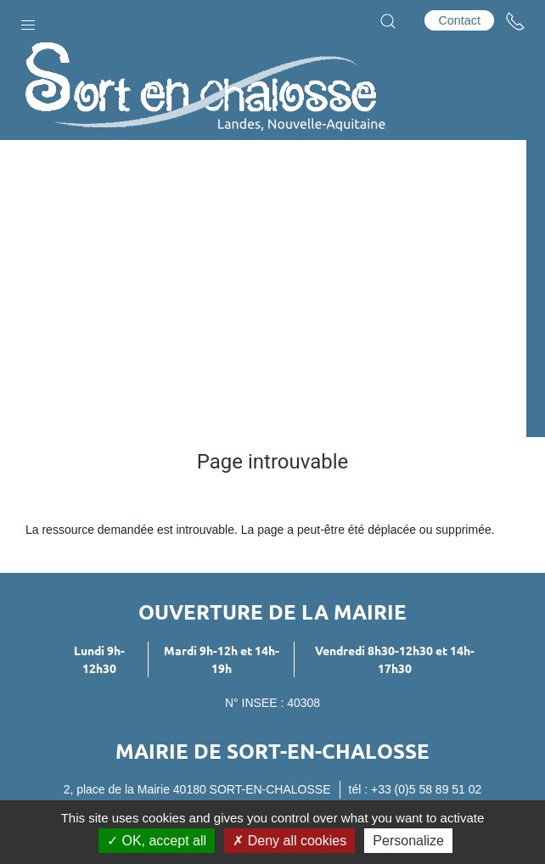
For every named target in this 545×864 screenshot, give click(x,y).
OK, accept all (156, 840)
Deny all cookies (289, 840)
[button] (28, 21)
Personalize (408, 840)
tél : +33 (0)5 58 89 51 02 (415, 789)
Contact (459, 20)
